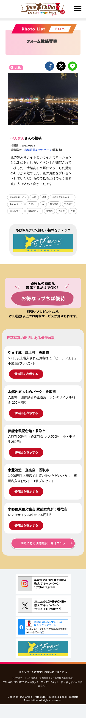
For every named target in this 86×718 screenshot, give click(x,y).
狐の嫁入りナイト (18, 197)
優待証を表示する (26, 374)
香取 (73, 211)
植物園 (49, 211)
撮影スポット (34, 211)
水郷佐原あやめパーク (38, 150)
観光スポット (16, 211)
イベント (32, 204)
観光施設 (54, 204)
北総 (18, 67)
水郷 (34, 197)
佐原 (44, 197)
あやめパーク (16, 204)
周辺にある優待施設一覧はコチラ (43, 543)
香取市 (61, 211)
